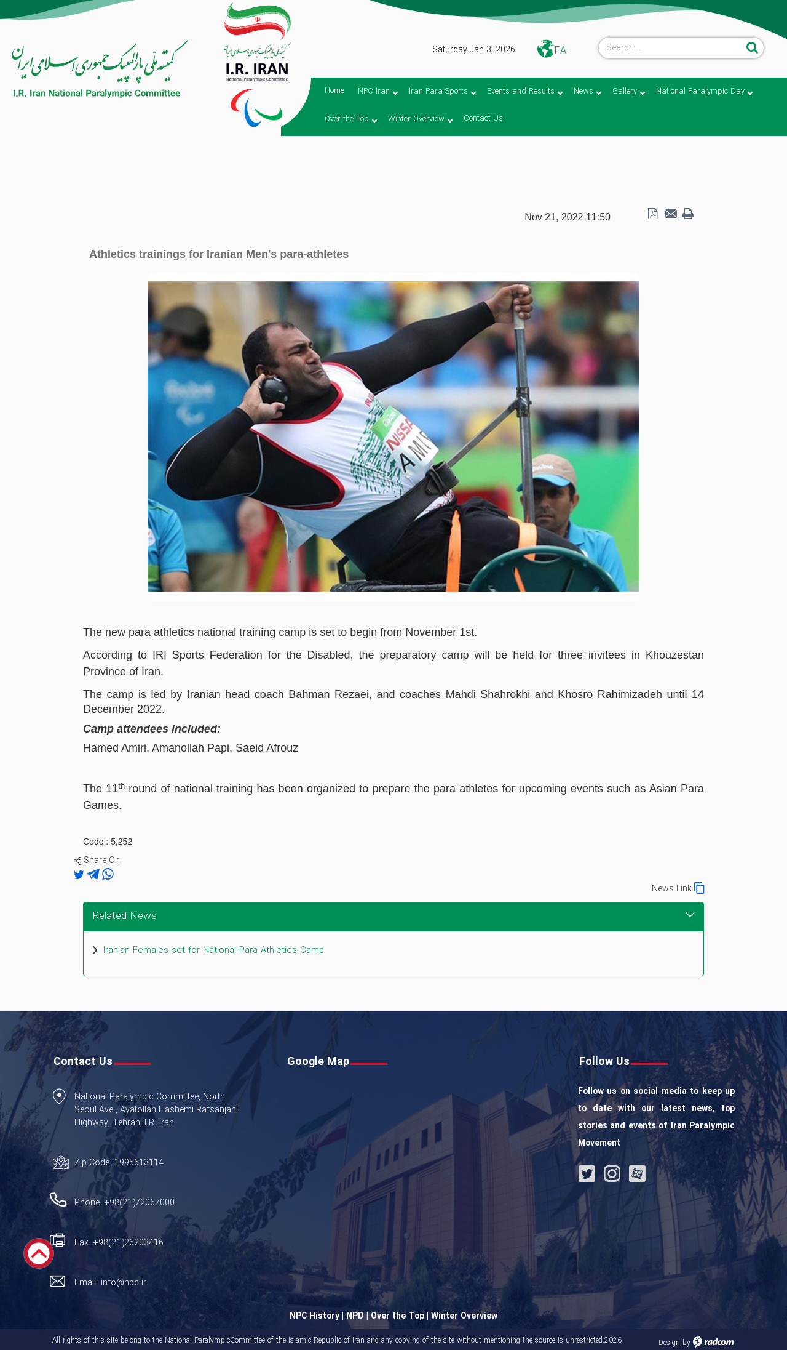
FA (560, 50)
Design (669, 1343)
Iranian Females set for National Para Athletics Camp (213, 951)
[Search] (671, 48)
